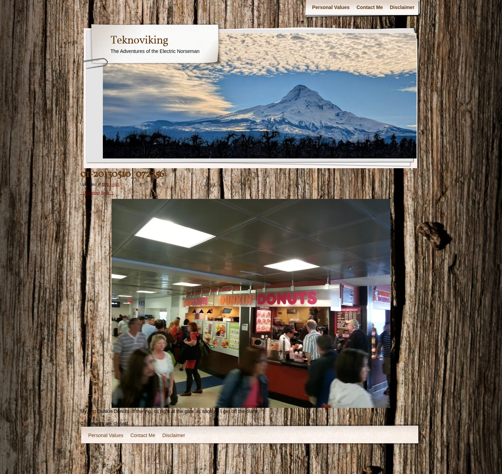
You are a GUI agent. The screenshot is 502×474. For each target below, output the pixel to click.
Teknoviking (139, 40)
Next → (107, 193)
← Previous (90, 193)
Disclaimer (402, 7)
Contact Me (370, 7)
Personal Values (330, 7)
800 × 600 (110, 184)
